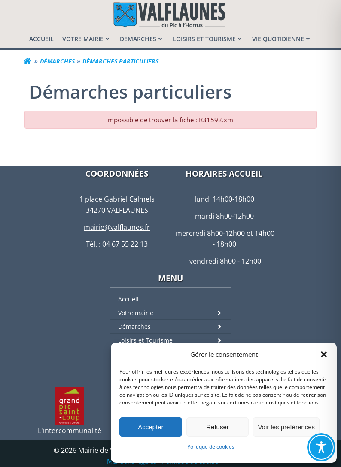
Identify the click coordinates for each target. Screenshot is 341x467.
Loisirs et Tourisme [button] (208, 39)
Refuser (217, 427)
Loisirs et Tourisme (174, 340)
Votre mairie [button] (86, 39)
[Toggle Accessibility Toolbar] (321, 447)
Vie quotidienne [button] (282, 39)
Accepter (150, 427)
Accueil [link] (41, 39)
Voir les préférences (286, 427)
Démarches (174, 326)
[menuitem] (41, 39)
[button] (324, 354)
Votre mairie (174, 312)
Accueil (128, 299)
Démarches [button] (142, 39)
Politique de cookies (210, 446)
